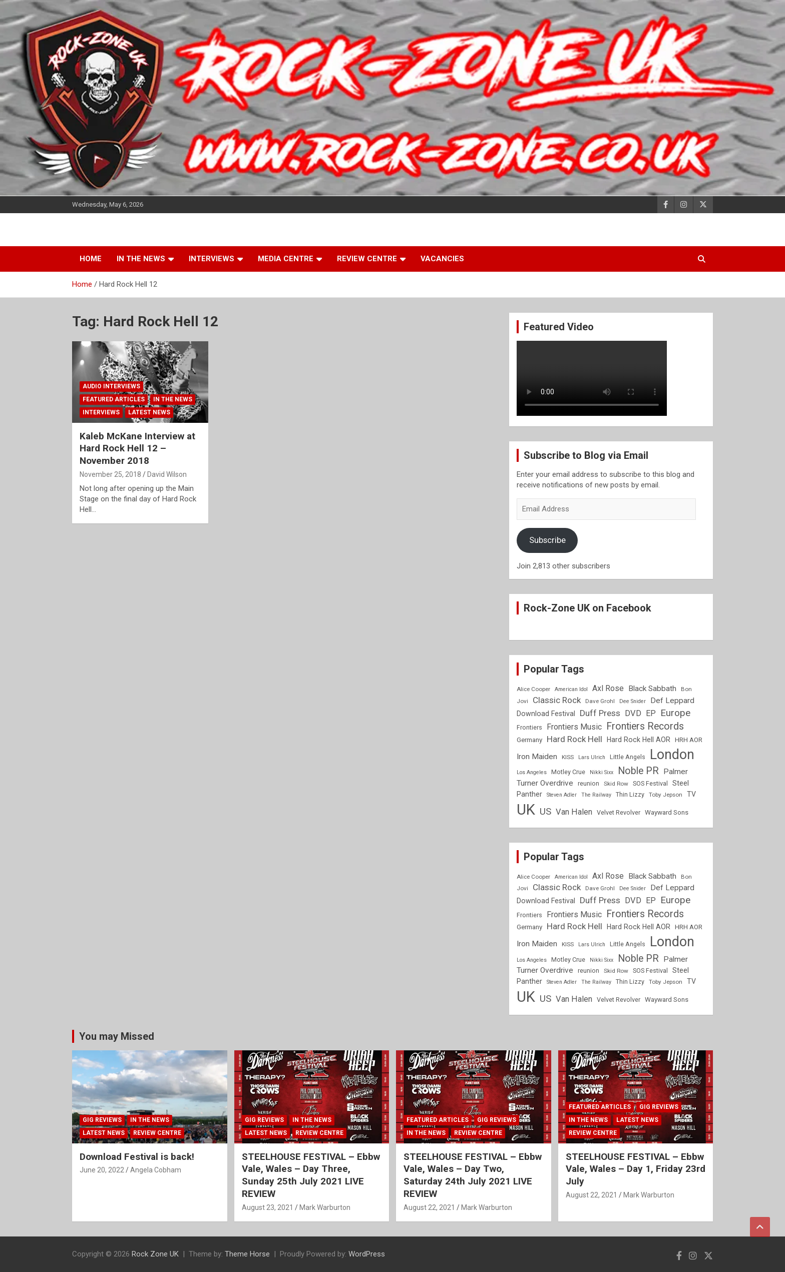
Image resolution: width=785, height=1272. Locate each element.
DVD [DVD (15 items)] (633, 713)
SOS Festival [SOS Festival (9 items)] (650, 783)
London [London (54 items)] (672, 755)
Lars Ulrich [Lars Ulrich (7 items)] (591, 757)
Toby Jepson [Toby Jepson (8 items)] (665, 794)
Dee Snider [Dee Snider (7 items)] (632, 701)
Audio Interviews (111, 386)
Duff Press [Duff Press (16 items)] (600, 713)
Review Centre (367, 258)
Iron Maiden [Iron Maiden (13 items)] (537, 756)
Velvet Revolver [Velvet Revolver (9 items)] (618, 812)
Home (91, 258)
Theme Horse (247, 1253)
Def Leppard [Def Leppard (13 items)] (672, 700)
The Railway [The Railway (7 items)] (596, 795)
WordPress (366, 1253)
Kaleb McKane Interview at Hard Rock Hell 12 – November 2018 (137, 448)
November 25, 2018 (110, 474)
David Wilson (167, 474)
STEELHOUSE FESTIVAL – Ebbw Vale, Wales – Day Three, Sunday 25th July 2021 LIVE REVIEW (311, 1175)
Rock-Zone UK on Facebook (587, 608)
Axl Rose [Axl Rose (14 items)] (608, 688)
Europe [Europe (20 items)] (675, 713)
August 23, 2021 (267, 1207)
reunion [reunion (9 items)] (588, 783)
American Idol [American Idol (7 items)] (571, 689)
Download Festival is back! (137, 1156)
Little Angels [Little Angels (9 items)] (627, 757)
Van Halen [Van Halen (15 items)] (574, 812)
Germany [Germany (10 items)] (529, 740)
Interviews (211, 258)
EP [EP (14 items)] (651, 713)
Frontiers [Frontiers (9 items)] (529, 727)
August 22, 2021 (429, 1207)
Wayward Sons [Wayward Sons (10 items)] (666, 812)
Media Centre (285, 258)
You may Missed (116, 1036)
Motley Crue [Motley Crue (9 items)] (568, 772)
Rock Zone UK (155, 1253)
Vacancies (442, 258)
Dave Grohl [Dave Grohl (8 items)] (600, 701)
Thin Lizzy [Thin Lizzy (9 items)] (630, 794)
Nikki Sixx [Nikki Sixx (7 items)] (601, 772)
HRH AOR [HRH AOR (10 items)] (688, 740)
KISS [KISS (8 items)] (568, 757)
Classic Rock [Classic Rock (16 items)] (557, 700)
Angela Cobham (155, 1170)
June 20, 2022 (102, 1170)
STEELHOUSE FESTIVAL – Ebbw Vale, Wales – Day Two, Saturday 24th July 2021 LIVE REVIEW (473, 1175)
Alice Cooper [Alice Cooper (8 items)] (533, 689)
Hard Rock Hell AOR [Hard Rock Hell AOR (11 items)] (638, 740)
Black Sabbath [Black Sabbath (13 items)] (652, 688)
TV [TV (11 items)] (691, 794)
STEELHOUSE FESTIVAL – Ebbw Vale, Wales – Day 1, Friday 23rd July (635, 1169)
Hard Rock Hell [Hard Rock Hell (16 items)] (574, 739)
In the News (141, 258)
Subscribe (547, 540)
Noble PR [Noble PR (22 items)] (638, 771)
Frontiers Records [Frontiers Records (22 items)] (645, 726)
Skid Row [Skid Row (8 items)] (616, 783)
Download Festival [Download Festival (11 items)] (546, 714)
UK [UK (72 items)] (526, 809)
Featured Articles (114, 399)
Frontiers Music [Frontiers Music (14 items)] (574, 727)
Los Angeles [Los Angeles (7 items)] (532, 772)
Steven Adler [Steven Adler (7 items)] (562, 795)
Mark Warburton (324, 1207)
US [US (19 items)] (545, 811)
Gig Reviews (102, 1119)
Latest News (149, 412)
